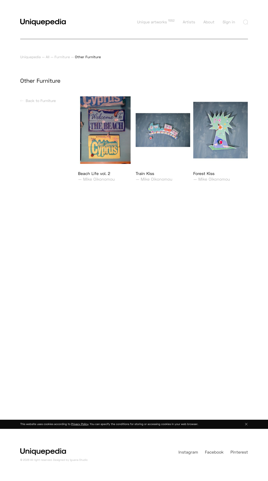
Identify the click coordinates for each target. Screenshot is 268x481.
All (47, 57)
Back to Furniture (38, 102)
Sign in (229, 22)
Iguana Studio (79, 462)
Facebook (214, 455)
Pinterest (239, 455)
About (208, 22)
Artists (189, 22)
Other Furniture (88, 57)
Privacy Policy (79, 426)
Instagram (188, 455)
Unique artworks (156, 21)
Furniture (62, 57)
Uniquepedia (30, 57)
